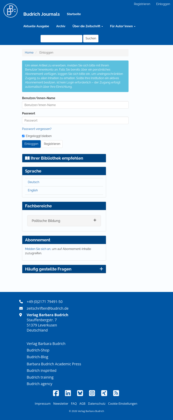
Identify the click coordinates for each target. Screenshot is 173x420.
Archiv (60, 26)
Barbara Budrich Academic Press (54, 363)
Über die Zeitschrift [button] (87, 26)
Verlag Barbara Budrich (46, 343)
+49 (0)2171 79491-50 (45, 301)
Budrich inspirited (41, 370)
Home (29, 52)
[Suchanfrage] (61, 38)
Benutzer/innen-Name (38, 98)
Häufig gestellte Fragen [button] (64, 269)
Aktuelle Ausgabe (36, 26)
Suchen (91, 38)
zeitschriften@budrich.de (48, 308)
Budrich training (40, 377)
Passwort (28, 113)
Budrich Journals (41, 14)
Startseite (74, 14)
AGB (82, 404)
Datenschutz (96, 404)
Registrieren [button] (52, 144)
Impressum (42, 404)
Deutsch (33, 182)
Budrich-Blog (37, 356)
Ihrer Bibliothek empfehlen (54, 158)
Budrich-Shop (38, 350)
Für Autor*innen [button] (122, 26)
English (33, 190)
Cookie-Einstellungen (122, 404)
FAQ (74, 404)
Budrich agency (39, 383)
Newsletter (60, 404)
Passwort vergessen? (37, 129)
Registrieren (142, 4)
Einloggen (163, 4)
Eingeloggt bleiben (37, 136)
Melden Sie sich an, (38, 249)
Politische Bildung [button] (46, 221)
